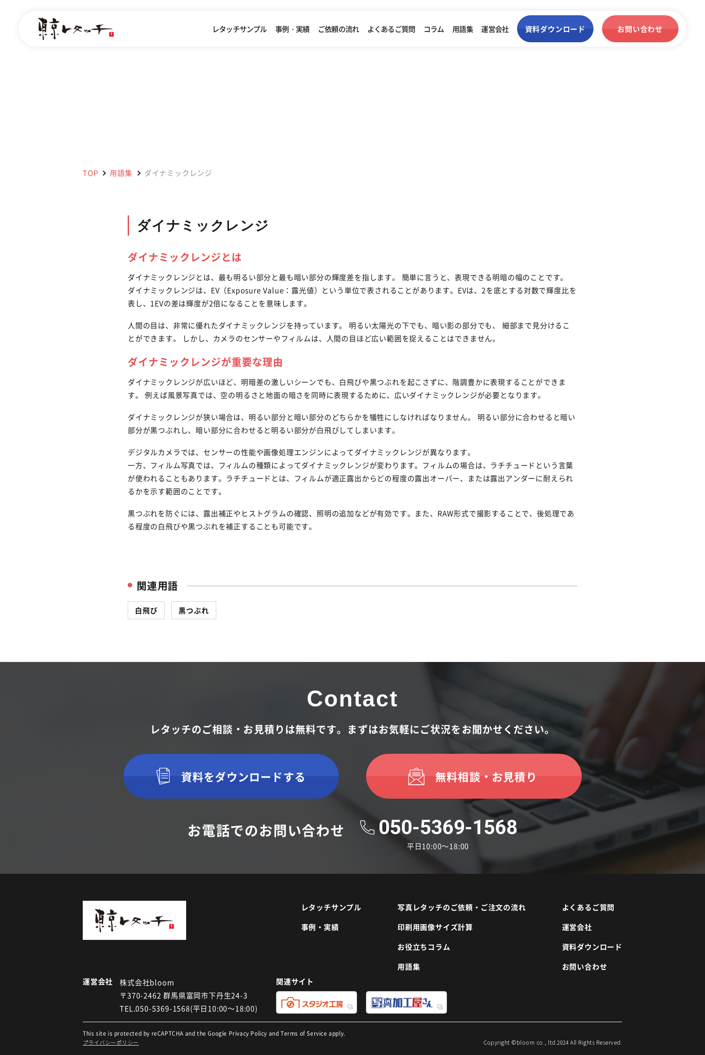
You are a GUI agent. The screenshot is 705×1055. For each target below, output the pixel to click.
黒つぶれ (193, 610)
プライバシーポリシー (111, 1042)
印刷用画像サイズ (435, 926)
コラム (434, 28)
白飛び (146, 610)
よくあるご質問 (391, 28)
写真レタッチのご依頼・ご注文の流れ (461, 907)
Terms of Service (304, 1033)
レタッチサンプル (239, 28)
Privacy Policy (248, 1033)
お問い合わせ (584, 966)
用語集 (462, 28)
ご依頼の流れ (338, 28)
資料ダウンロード (592, 946)
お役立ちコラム (424, 946)
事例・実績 (292, 28)
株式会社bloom (147, 982)
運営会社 (495, 28)
